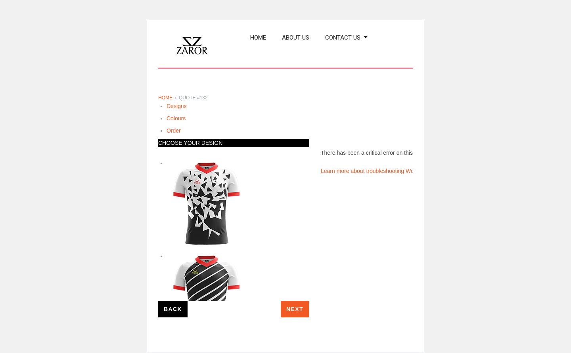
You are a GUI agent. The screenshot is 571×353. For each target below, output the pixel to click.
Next (294, 309)
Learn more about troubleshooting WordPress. (378, 171)
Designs (177, 106)
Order (174, 130)
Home (165, 98)
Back (173, 309)
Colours (176, 118)
